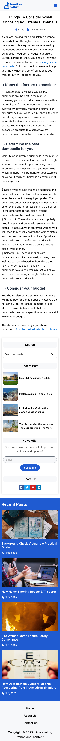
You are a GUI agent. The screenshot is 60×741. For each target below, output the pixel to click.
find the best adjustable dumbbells (36, 329)
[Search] (25, 354)
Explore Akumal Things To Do (35, 394)
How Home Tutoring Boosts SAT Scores (29, 591)
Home (30, 708)
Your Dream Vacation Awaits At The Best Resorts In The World (36, 426)
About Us (30, 715)
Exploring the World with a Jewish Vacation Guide (33, 410)
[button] (55, 5)
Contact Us (30, 723)
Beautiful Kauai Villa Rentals (34, 378)
